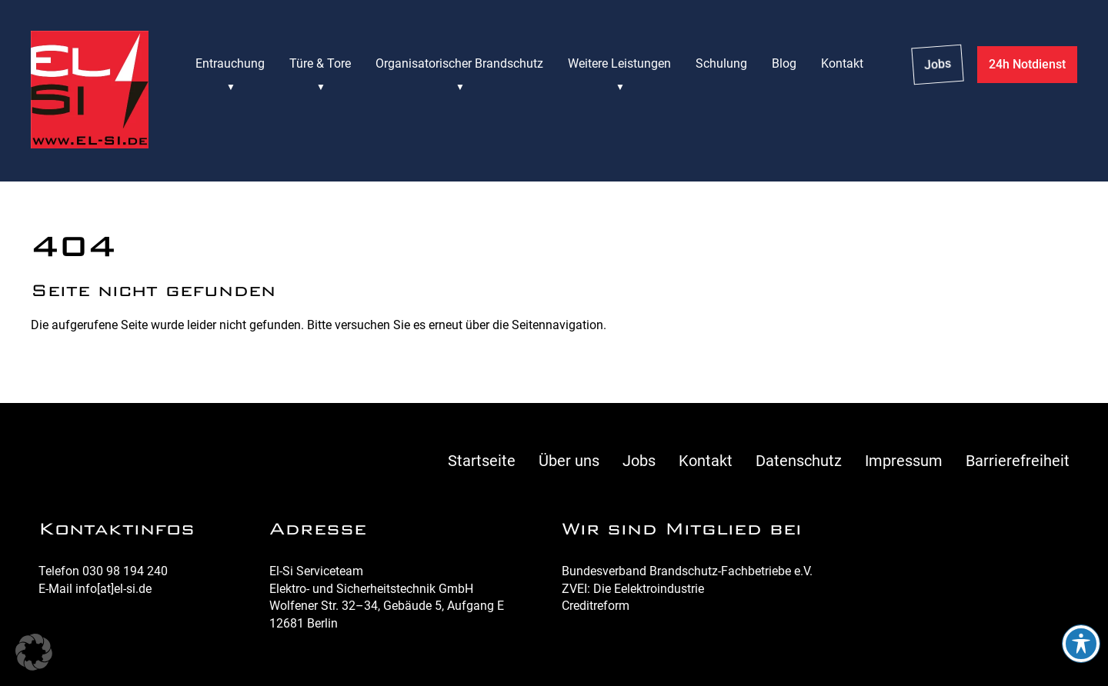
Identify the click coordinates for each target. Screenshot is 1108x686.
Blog (784, 63)
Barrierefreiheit (1018, 460)
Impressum (904, 460)
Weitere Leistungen (619, 63)
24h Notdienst (1027, 64)
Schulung (721, 63)
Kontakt (842, 63)
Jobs (937, 64)
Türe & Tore (320, 63)
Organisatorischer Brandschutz (459, 63)
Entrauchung (230, 63)
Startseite (482, 460)
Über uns (569, 460)
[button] (34, 652)
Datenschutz (799, 460)
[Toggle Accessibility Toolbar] (1081, 643)
